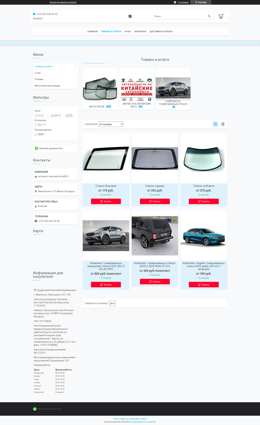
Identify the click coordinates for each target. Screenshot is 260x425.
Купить (108, 201)
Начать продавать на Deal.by (63, 2)
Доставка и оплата (161, 31)
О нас (128, 31)
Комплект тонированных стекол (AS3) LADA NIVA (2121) (154, 265)
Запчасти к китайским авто (136, 105)
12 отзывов (183, 2)
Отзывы (39, 79)
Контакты (140, 31)
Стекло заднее (154, 185)
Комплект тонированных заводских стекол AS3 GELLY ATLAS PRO (106, 266)
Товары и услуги (111, 31)
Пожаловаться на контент (143, 422)
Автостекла (96, 106)
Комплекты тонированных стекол (173, 102)
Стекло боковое (106, 185)
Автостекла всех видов (47, 85)
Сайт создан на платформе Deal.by (130, 419)
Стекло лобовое (203, 185)
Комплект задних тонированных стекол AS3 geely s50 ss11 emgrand (204, 266)
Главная (92, 31)
